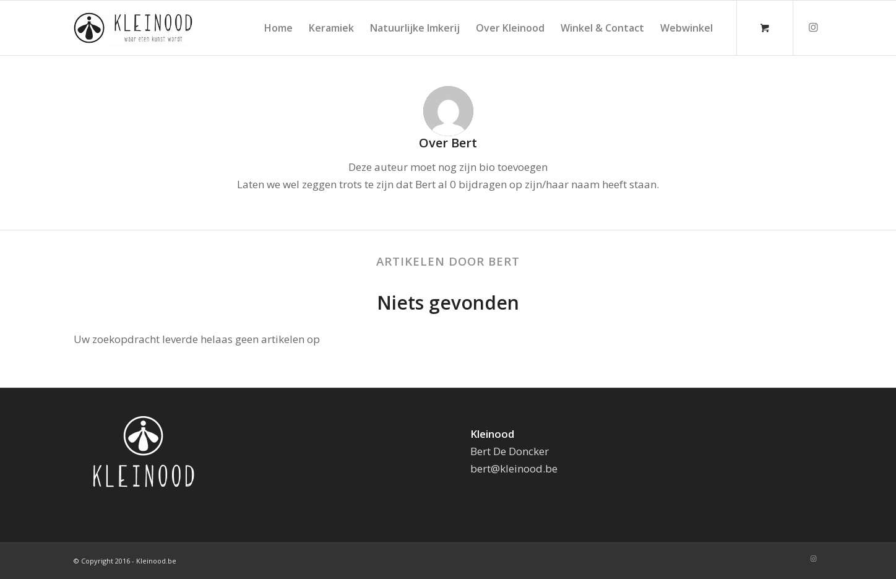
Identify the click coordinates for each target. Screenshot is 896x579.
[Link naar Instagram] (813, 27)
